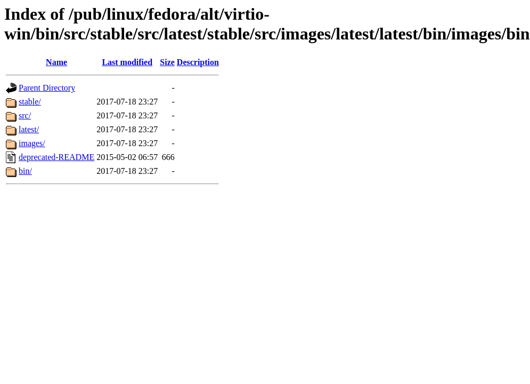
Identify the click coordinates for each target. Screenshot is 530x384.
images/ (32, 143)
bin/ (25, 170)
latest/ (29, 129)
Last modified (127, 62)
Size (167, 62)
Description (198, 62)
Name (56, 62)
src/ (25, 115)
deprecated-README (56, 157)
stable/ (30, 101)
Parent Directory (47, 87)
